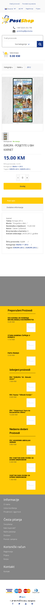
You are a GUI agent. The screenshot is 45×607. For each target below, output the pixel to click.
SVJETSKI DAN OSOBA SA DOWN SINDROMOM (19, 476)
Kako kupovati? (9, 528)
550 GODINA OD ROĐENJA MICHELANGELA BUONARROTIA (21, 319)
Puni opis (11, 200)
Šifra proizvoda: (10, 164)
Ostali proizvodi (14, 4)
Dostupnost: (8, 141)
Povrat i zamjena (10, 539)
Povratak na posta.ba (29, 4)
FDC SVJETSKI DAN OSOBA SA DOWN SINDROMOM (21, 459)
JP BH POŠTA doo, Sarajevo (23, 600)
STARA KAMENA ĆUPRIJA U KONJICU (19, 336)
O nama (7, 504)
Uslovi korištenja (10, 508)
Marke (19, 67)
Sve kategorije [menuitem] (21, 44)
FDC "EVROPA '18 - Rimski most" (20, 378)
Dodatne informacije (15, 207)
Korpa (6, 559)
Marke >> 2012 (18, 167)
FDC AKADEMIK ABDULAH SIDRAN (19, 441)
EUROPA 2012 (25, 169)
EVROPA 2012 (14, 169)
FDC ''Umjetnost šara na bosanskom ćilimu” (19, 411)
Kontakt (7, 571)
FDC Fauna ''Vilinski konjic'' (20, 395)
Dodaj (22, 186)
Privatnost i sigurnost (12, 512)
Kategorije (8, 67)
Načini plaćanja (9, 531)
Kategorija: (8, 167)
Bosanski (9, 9)
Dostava (7, 535)
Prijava (38, 9)
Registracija (29, 9)
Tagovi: (6, 169)
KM (20, 9)
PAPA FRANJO (13, 353)
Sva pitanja (8, 524)
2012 (29, 67)
